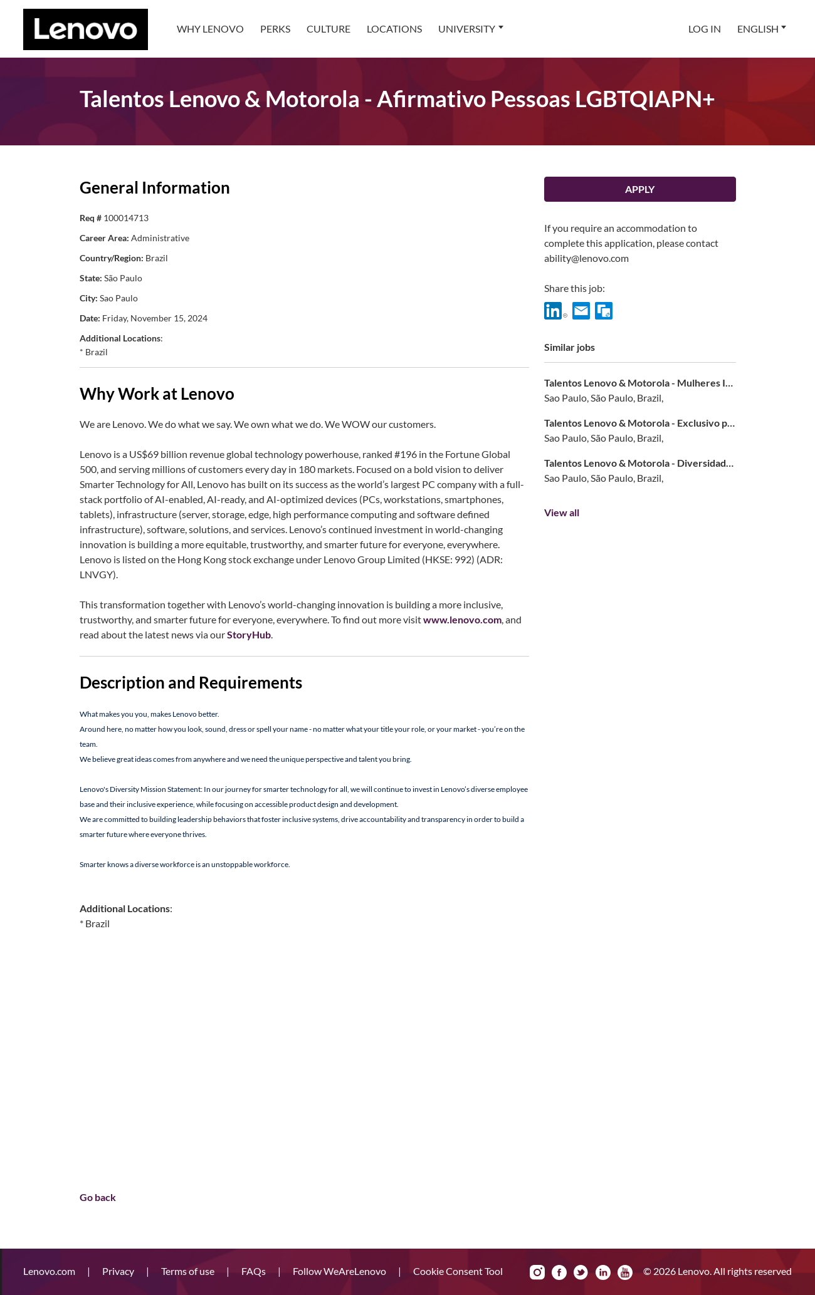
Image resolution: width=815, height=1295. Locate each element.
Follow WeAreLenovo (340, 1271)
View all (561, 512)
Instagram (537, 1272)
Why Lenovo (210, 28)
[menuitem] (210, 29)
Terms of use (188, 1271)
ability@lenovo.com (586, 258)
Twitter (581, 1272)
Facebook (559, 1272)
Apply (640, 189)
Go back (98, 1197)
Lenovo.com (50, 1271)
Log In (704, 28)
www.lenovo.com (462, 619)
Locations (394, 28)
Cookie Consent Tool (458, 1271)
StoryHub (249, 634)
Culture (328, 28)
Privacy (119, 1271)
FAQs (254, 1271)
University (466, 28)
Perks (275, 28)
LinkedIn (603, 1272)
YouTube (625, 1272)
